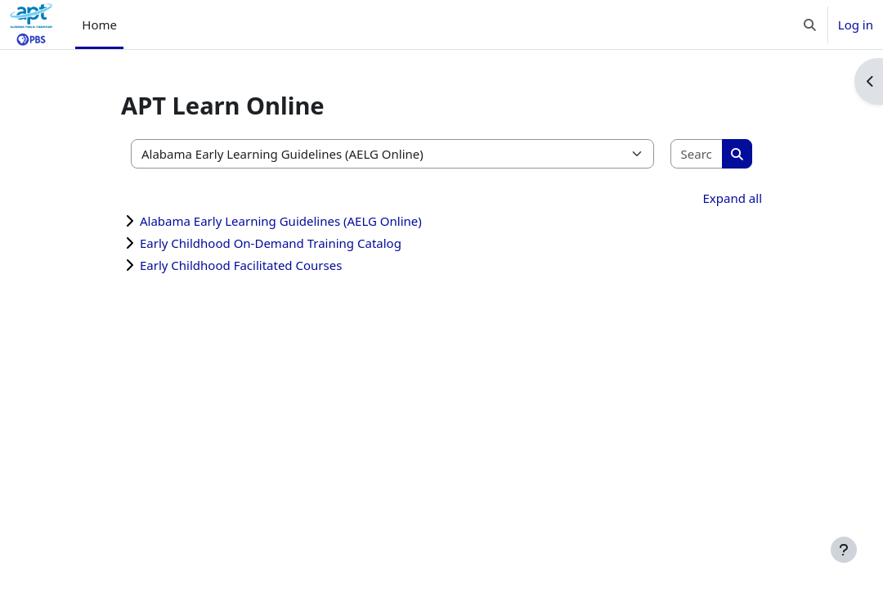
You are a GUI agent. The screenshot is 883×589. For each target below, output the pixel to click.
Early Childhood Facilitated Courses (241, 265)
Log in (855, 24)
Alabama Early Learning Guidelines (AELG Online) (281, 221)
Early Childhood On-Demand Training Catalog (270, 243)
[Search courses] (697, 154)
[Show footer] (844, 550)
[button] (810, 24)
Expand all (732, 198)
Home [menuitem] (99, 24)
